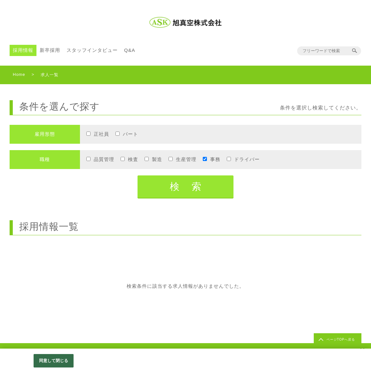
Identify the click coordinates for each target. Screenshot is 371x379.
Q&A (129, 50)
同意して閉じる (53, 360)
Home (19, 74)
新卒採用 (50, 50)
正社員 (101, 134)
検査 (133, 159)
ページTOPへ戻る (341, 339)
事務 (215, 159)
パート (130, 134)
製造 (157, 159)
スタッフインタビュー (92, 50)
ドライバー (247, 159)
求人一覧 (50, 74)
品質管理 (104, 159)
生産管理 (186, 159)
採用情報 (23, 50)
